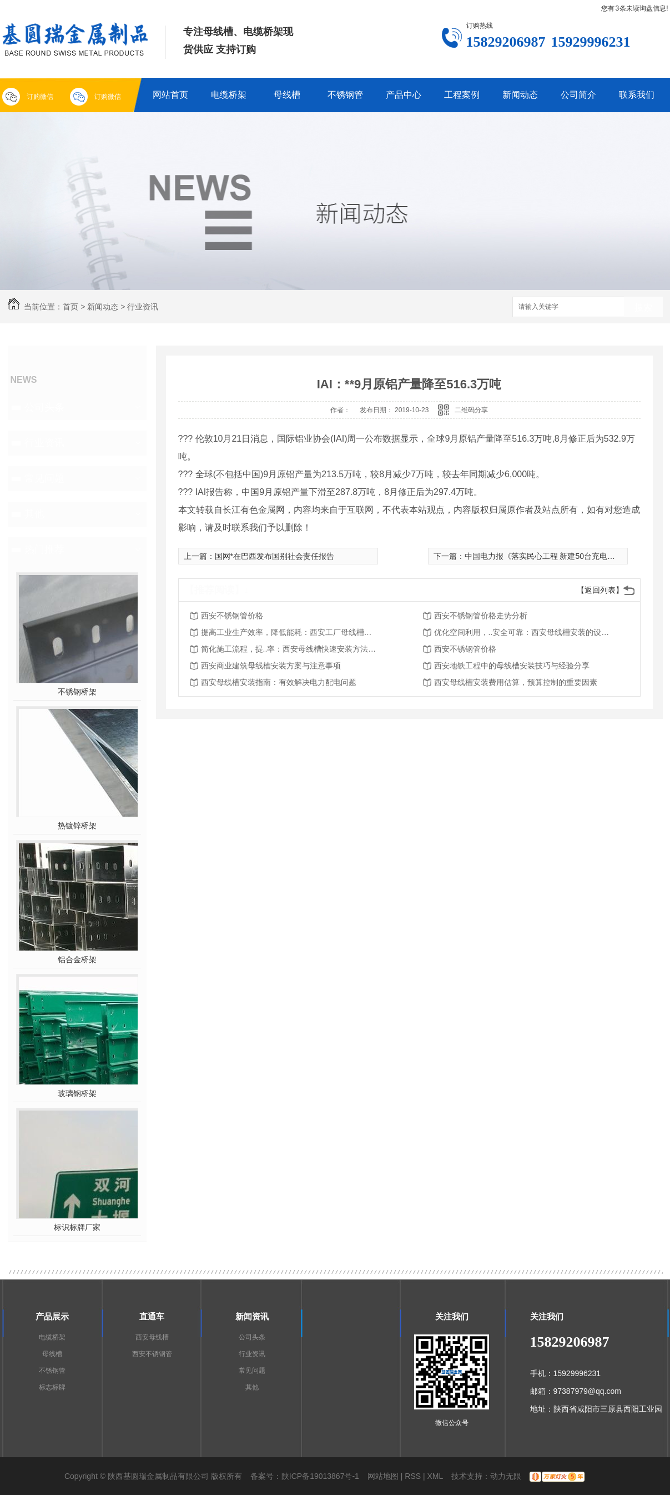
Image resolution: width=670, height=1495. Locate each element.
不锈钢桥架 (77, 691)
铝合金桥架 (77, 959)
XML (435, 1476)
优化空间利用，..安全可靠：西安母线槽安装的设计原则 (523, 632)
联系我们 (636, 94)
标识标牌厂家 (77, 1227)
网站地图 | (385, 1476)
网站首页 (170, 94)
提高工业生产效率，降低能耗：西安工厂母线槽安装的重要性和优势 (290, 632)
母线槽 (287, 94)
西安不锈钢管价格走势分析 (480, 615)
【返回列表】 (600, 590)
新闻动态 (520, 94)
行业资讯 (142, 306)
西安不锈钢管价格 (232, 615)
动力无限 (505, 1476)
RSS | (415, 1476)
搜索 (643, 307)
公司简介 (578, 94)
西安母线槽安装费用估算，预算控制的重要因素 (515, 682)
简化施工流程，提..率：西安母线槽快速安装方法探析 (290, 648)
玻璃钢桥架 (77, 1093)
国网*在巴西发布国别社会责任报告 (274, 556)
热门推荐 (44, 549)
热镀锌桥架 (77, 825)
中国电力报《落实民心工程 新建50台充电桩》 (544, 556)
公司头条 (44, 407)
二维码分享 (471, 410)
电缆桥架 (228, 94)
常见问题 (44, 478)
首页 (70, 306)
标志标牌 (52, 1387)
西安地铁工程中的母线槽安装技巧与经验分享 (512, 665)
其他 (34, 513)
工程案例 (462, 94)
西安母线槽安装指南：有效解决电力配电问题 (278, 682)
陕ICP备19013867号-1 (320, 1476)
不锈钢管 (345, 94)
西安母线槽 (152, 1337)
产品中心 (403, 94)
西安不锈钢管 (152, 1354)
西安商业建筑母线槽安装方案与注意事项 (271, 665)
